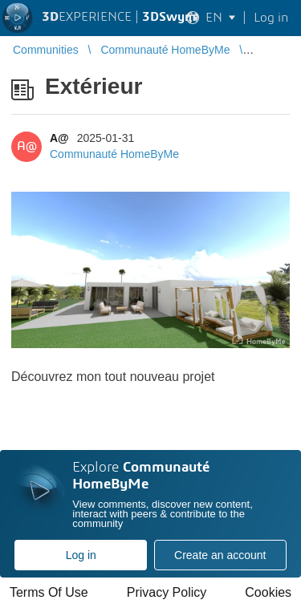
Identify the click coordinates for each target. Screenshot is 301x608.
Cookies (268, 592)
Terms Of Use (49, 592)
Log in (81, 555)
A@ (59, 138)
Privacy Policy (167, 592)
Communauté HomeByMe (114, 154)
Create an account (220, 555)
